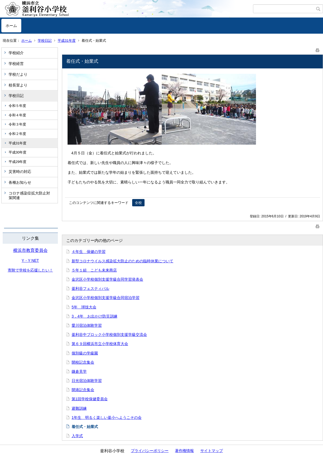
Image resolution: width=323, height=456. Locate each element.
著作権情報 (184, 450)
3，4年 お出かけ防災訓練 (94, 316)
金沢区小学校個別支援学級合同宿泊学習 (105, 297)
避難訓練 (79, 408)
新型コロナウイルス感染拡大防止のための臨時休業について (122, 261)
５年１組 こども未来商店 (94, 270)
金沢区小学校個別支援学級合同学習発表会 (107, 279)
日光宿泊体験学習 (87, 380)
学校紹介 (16, 53)
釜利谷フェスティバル (90, 288)
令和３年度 (17, 124)
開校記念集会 (83, 362)
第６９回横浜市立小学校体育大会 (100, 344)
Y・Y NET (30, 260)
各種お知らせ (20, 182)
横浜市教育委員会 (30, 250)
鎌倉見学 (79, 371)
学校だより (18, 74)
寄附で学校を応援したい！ (30, 270)
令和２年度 (17, 134)
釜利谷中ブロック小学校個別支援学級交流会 (109, 334)
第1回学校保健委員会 (90, 399)
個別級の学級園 (85, 353)
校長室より (18, 85)
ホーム (11, 25)
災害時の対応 (20, 171)
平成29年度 (17, 162)
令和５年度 (17, 106)
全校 (138, 203)
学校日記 (45, 41)
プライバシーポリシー (149, 450)
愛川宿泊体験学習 (87, 325)
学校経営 (16, 63)
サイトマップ (211, 450)
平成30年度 (17, 152)
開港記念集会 (83, 390)
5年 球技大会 (84, 307)
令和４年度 (17, 115)
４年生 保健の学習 (89, 251)
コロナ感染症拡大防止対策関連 (29, 195)
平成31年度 (66, 41)
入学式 (77, 436)
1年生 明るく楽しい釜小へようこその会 (107, 417)
